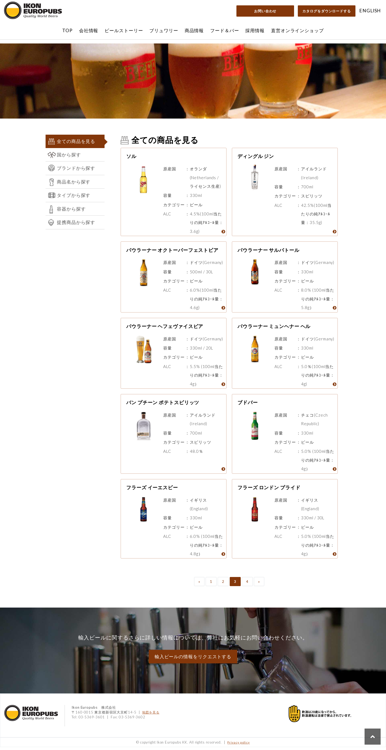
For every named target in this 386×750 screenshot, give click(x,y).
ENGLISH (370, 10)
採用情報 (255, 30)
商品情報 (194, 30)
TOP (67, 30)
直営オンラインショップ (297, 30)
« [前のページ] (199, 584)
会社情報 (88, 30)
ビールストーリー (124, 30)
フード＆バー (224, 30)
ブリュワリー (163, 30)
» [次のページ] (259, 584)
